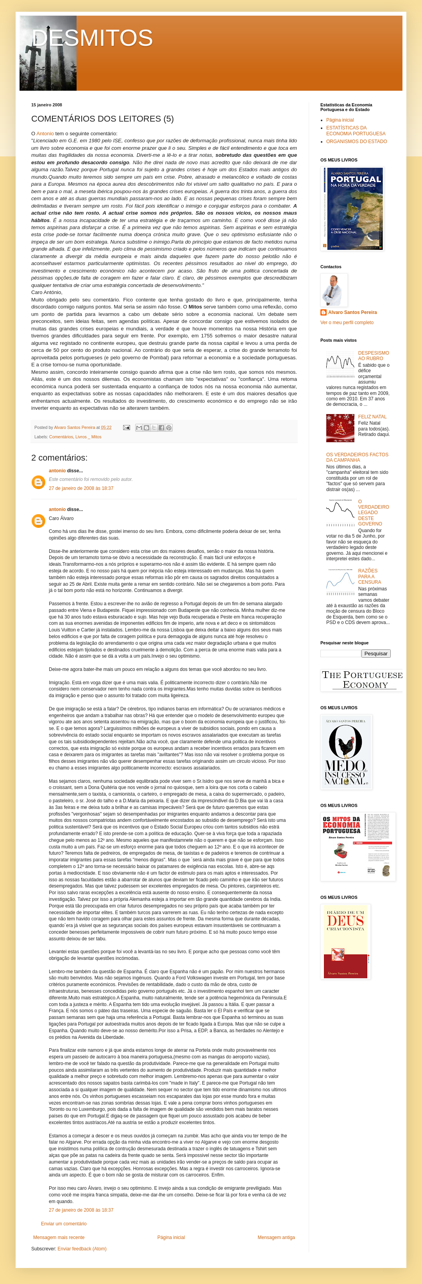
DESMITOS (92, 38)
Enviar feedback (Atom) (81, 1249)
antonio (57, 470)
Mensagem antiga (276, 1237)
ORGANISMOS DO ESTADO (356, 141)
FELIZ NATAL (372, 417)
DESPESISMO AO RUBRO (373, 355)
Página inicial (171, 1237)
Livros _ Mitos (88, 436)
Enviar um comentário (64, 1224)
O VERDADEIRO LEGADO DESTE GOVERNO (373, 513)
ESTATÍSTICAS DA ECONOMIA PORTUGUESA (356, 130)
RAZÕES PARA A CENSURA (369, 576)
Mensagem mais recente (58, 1237)
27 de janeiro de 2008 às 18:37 (81, 488)
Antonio (45, 133)
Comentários (61, 436)
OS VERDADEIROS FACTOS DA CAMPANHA (357, 457)
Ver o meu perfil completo (347, 322)
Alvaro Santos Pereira (352, 312)
